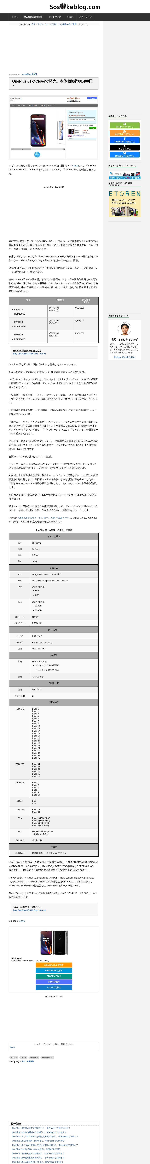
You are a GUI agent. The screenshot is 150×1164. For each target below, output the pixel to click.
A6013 (14, 1060)
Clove (75, 168)
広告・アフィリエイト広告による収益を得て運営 (53, 24)
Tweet (12, 1050)
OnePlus (34, 1060)
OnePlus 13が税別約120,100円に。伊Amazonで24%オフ (38, 1161)
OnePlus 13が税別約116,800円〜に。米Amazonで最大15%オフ (41, 1131)
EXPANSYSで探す (53, 973)
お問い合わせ (85, 17)
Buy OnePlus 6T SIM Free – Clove (29, 356)
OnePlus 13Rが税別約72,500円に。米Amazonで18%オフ (38, 1144)
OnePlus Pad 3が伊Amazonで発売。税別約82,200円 (36, 1152)
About (70, 17)
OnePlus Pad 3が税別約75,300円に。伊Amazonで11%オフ (39, 1135)
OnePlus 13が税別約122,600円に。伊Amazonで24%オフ (38, 1156)
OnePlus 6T (47, 1060)
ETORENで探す (54, 979)
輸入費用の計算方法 (33, 17)
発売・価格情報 (29, 1064)
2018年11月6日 (30, 74)
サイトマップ (55, 17)
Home (15, 17)
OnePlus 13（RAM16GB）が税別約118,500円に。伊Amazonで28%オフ (45, 1148)
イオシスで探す (54, 990)
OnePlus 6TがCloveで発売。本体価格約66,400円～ (52, 85)
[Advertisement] (54, 49)
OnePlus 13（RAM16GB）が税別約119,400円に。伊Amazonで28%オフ (45, 1139)
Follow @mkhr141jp (124, 357)
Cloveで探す (54, 985)
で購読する (124, 125)
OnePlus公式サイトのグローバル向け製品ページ (43, 520)
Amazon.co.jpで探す (54, 968)
